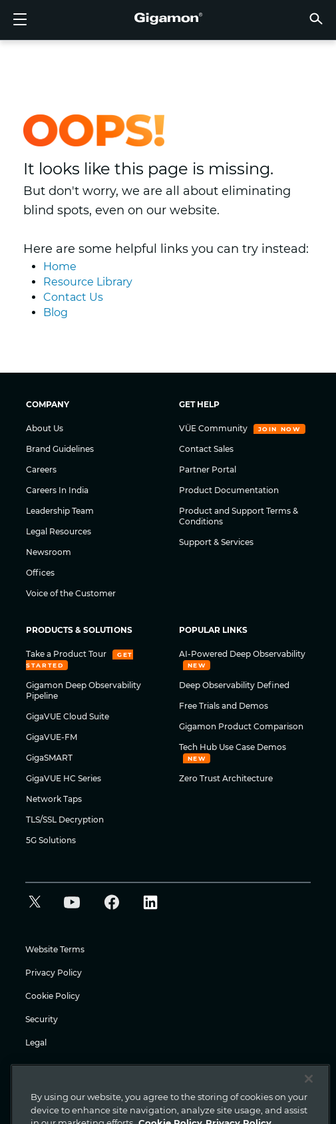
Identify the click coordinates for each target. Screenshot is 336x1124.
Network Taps (54, 799)
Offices (40, 573)
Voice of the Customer (71, 593)
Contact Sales (206, 449)
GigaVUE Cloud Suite (67, 716)
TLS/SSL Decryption (65, 820)
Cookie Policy (52, 996)
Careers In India (57, 490)
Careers (41, 469)
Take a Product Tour (67, 654)
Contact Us (73, 297)
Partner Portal (207, 469)
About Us (44, 428)
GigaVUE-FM (51, 737)
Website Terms (54, 949)
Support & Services (216, 542)
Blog (55, 312)
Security (41, 1019)
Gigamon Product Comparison (241, 726)
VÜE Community (214, 428)
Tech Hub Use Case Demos (232, 747)
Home (60, 266)
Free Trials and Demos (223, 706)
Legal (36, 1042)
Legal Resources (58, 531)
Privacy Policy (53, 973)
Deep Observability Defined (234, 685)
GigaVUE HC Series (63, 778)
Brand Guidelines (60, 449)
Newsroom (48, 552)
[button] (316, 18)
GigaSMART (49, 758)
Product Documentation (229, 490)
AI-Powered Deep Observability (242, 654)
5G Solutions (51, 840)
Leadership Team (60, 511)
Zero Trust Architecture (226, 778)
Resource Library (87, 282)
